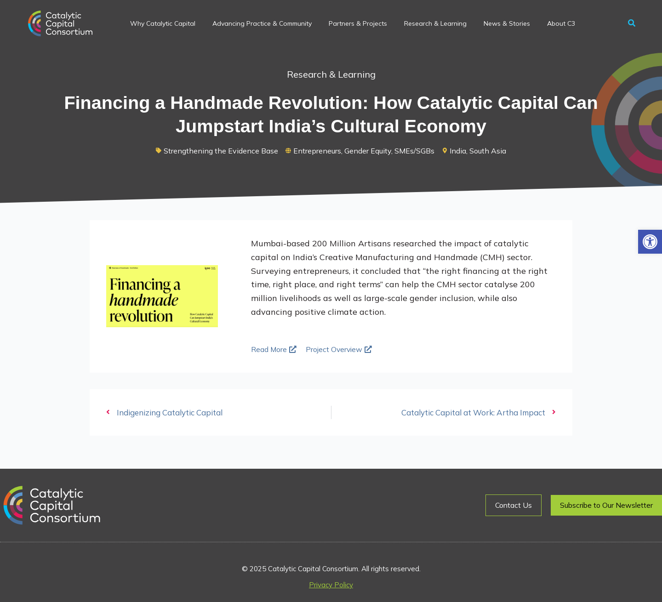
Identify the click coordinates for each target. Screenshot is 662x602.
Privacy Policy (331, 584)
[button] (650, 242)
